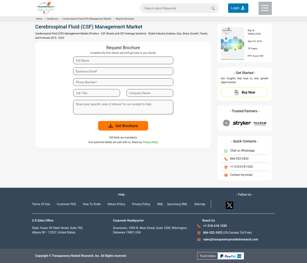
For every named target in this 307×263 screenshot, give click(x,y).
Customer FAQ (66, 204)
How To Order (92, 204)
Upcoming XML (177, 204)
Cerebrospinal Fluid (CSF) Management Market (86, 18)
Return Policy (116, 204)
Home (39, 18)
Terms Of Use (41, 204)
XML (160, 204)
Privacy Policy (141, 204)
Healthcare (52, 18)
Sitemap (199, 204)
